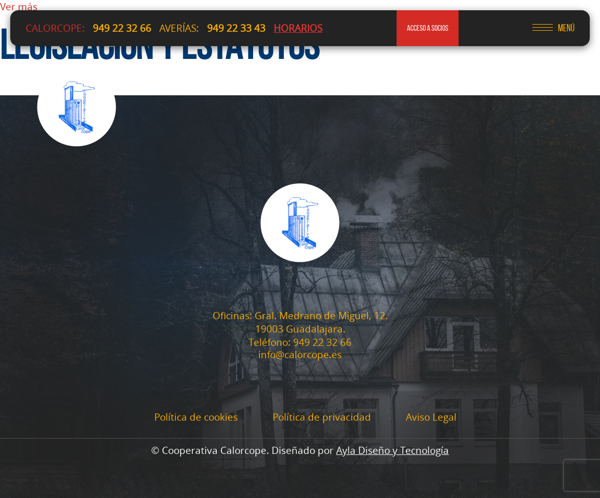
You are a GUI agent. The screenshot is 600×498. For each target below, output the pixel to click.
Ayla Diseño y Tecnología (392, 450)
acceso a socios (427, 28)
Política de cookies (196, 417)
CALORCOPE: (55, 28)
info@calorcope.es (300, 355)
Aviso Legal (431, 417)
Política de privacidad (322, 417)
